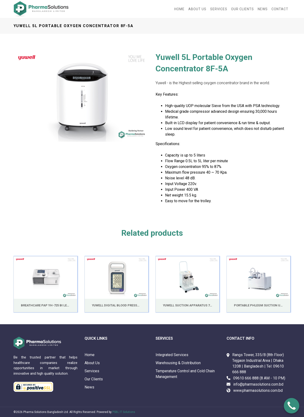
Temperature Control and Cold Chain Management (185, 374)
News (89, 387)
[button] (24, 97)
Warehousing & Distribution (178, 363)
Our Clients (242, 9)
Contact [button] (279, 9)
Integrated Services (172, 355)
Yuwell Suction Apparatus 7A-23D (191, 305)
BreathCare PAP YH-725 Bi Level (46, 305)
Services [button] (218, 9)
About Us (92, 363)
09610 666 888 (246, 378)
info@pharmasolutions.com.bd (258, 384)
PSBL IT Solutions (123, 412)
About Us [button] (197, 9)
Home (179, 9)
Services (92, 371)
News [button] (263, 9)
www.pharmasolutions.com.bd (258, 390)
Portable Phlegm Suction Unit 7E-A (263, 305)
